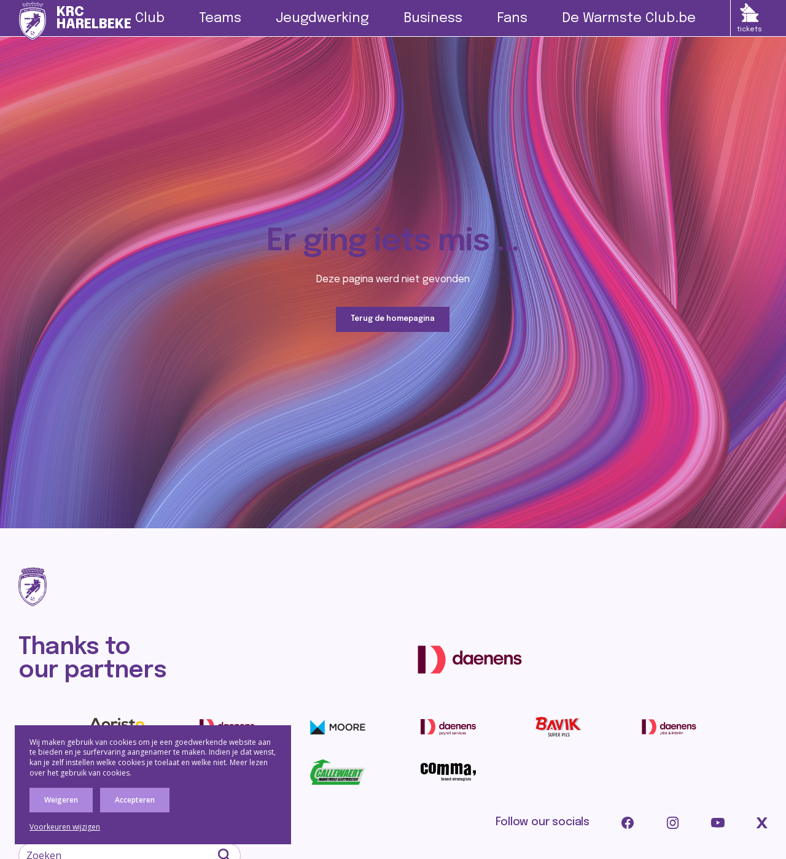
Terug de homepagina (392, 319)
